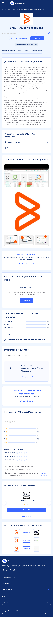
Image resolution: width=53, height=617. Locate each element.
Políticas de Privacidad (9, 614)
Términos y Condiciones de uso (39, 614)
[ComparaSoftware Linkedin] (3, 570)
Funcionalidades (37, 50)
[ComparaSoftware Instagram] (14, 570)
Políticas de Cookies (23, 614)
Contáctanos (26, 589)
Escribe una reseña (44, 474)
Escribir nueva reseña (42, 33)
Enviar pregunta (26, 377)
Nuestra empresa (26, 577)
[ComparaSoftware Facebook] (11, 570)
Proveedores (26, 583)
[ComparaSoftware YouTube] (7, 570)
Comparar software (19, 38)
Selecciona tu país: (8, 597)
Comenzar (26, 300)
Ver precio (37, 38)
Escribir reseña (26, 401)
